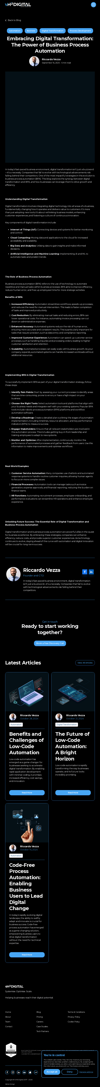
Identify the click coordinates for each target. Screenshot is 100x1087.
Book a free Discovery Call (50, 643)
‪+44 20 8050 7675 (25, 1054)
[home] (18, 4)
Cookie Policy (74, 1022)
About (8, 1017)
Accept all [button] (52, 1072)
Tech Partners (42, 1031)
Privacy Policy (74, 1017)
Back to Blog (13, 20)
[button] (93, 4)
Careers (39, 1022)
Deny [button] (69, 1072)
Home (8, 1012)
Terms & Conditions (76, 1012)
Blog (38, 1012)
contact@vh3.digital (35, 1054)
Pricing (39, 1017)
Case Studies (42, 1026)
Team (7, 1022)
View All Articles (85, 663)
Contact (8, 1026)
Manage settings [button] (86, 1072)
